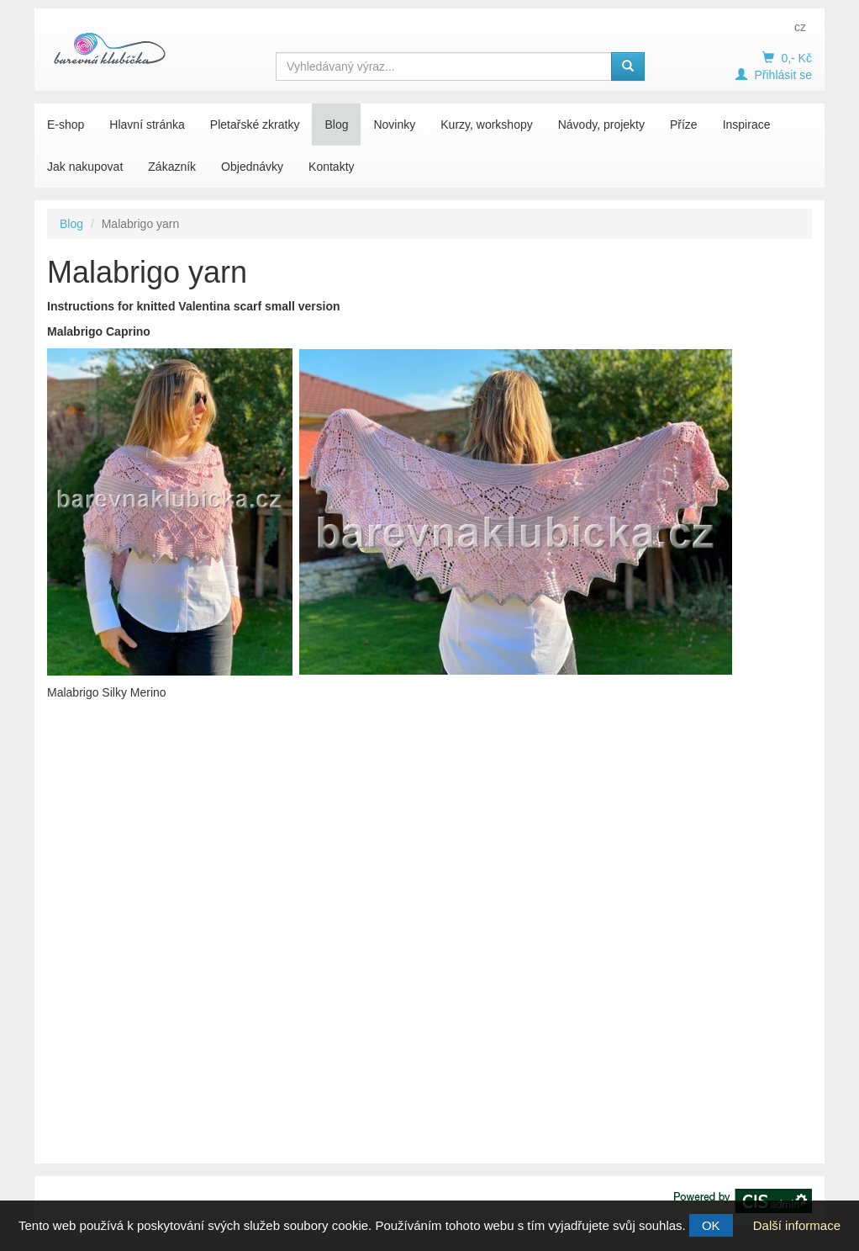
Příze (684, 124)
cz (800, 27)
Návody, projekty (601, 124)
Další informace (797, 1225)
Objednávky (252, 166)
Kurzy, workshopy (486, 124)
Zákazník (172, 166)
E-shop (65, 124)
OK (711, 1225)
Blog (336, 124)
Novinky (394, 124)
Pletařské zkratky (255, 124)
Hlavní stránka (146, 124)
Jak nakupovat (85, 166)
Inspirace (747, 124)
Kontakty (331, 166)
